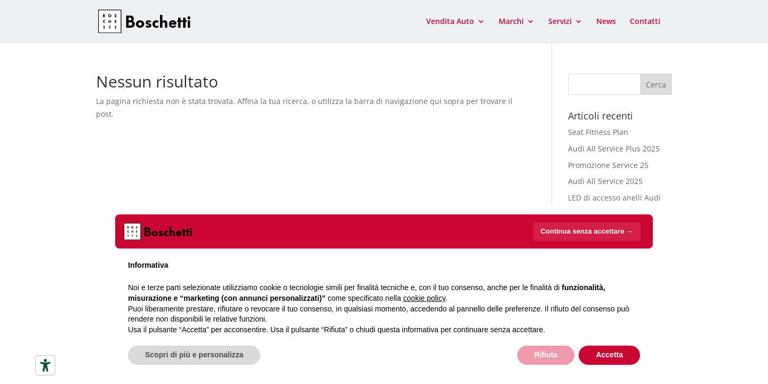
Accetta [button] (609, 354)
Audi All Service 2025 (605, 181)
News (606, 22)
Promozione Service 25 (608, 165)
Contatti (645, 22)
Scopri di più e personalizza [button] (194, 354)
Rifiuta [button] (546, 354)
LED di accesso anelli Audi (614, 198)
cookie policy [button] (424, 298)
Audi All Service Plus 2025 (614, 148)
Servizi (560, 22)
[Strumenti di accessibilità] (45, 365)
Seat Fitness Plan (598, 132)
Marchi (511, 22)
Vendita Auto (450, 22)
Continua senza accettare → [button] (587, 231)
